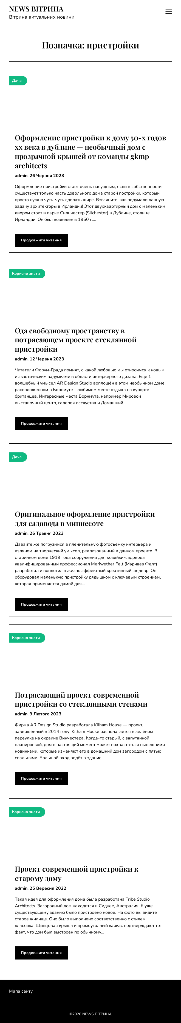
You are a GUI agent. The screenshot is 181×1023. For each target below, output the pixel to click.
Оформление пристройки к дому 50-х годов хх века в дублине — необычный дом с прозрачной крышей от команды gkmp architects (90, 151)
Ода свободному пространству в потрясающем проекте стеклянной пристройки (76, 340)
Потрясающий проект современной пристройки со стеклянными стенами (81, 699)
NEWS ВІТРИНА (36, 8)
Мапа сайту (21, 991)
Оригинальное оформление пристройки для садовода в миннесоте (85, 518)
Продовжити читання (41, 240)
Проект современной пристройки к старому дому (76, 873)
